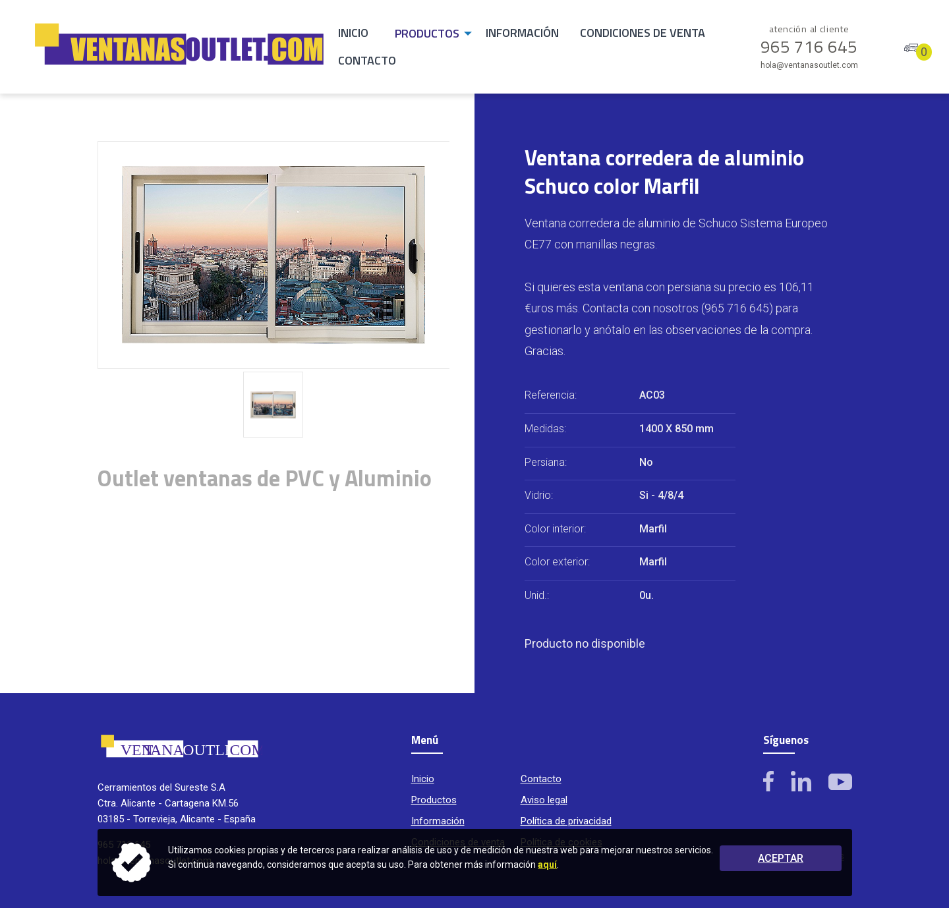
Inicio (353, 33)
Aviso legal (544, 800)
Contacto (367, 60)
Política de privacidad (566, 821)
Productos (427, 33)
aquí (547, 864)
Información (522, 33)
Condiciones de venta (642, 33)
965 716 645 (809, 40)
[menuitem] (353, 33)
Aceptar (780, 858)
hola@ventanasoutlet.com (809, 65)
